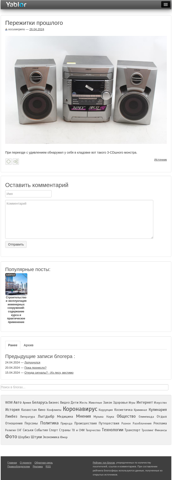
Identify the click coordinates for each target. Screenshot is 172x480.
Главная (12, 462)
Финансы (161, 430)
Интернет (144, 402)
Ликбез (11, 416)
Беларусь (40, 402)
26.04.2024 (37, 29)
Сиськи (28, 430)
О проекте (26, 462)
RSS (48, 466)
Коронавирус (80, 409)
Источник (160, 159)
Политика (49, 423)
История (12, 409)
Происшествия (85, 423)
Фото (11, 436)
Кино (41, 410)
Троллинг (148, 430)
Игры (132, 403)
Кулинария (158, 409)
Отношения (14, 423)
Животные (95, 403)
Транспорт (132, 430)
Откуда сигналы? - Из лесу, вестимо (48, 372)
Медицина (65, 416)
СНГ (19, 430)
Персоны (31, 423)
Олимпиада (146, 417)
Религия (10, 430)
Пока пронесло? (35, 367)
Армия (27, 403)
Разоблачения (142, 423)
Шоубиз (24, 437)
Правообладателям (18, 466)
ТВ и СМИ (78, 430)
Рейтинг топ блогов (104, 462)
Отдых (162, 416)
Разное (126, 423)
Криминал (140, 410)
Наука (110, 417)
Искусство (160, 403)
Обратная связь (43, 462)
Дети (74, 402)
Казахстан (29, 410)
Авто (18, 402)
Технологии (112, 429)
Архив (28, 345)
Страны (65, 430)
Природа (66, 423)
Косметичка (123, 410)
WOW (9, 402)
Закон (107, 402)
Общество (126, 416)
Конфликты (54, 410)
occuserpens (15, 29)
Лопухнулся (32, 362)
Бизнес (54, 402)
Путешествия (109, 423)
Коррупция (106, 410)
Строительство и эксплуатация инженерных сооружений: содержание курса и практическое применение (16, 298)
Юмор (64, 437)
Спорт (53, 430)
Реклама (160, 423)
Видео (65, 402)
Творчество (93, 430)
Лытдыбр (46, 416)
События (41, 430)
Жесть (83, 403)
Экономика (51, 437)
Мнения (83, 416)
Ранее (12, 345)
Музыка (98, 417)
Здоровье (120, 402)
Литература (27, 417)
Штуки (36, 437)
